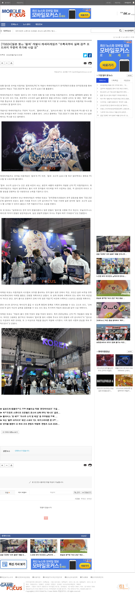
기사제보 (85, 577)
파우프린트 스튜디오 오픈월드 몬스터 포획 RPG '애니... (36, 31)
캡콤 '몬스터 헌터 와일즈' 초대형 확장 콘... (114, 95)
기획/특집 (114, 80)
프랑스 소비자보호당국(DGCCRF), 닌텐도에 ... (115, 109)
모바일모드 (127, 3)
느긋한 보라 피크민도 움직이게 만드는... (111, 276)
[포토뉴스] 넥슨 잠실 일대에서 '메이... (110, 320)
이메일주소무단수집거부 (53, 577)
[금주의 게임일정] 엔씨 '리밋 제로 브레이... (114, 88)
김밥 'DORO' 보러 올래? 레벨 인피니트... (111, 254)
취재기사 (102, 80)
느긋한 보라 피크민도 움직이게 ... (42, 555)
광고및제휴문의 (97, 577)
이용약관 (37, 577)
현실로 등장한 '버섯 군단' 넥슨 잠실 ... (110, 298)
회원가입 (117, 3)
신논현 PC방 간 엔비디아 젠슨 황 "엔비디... (114, 105)
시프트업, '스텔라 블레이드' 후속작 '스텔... (114, 102)
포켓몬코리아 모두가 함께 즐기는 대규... (111, 342)
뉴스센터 (125, 37)
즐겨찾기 (7, 3)
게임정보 (127, 80)
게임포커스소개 (7, 577)
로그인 (108, 3)
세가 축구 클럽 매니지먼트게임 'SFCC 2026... (115, 98)
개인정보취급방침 (23, 577)
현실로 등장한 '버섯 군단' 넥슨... (72, 555)
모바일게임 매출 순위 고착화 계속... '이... (114, 85)
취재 (132, 37)
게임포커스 (20, 3)
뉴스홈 (117, 37)
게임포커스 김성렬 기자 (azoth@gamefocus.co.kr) (73, 72)
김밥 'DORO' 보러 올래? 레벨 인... (13, 555)
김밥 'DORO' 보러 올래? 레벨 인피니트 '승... (114, 115)
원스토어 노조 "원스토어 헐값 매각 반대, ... (114, 92)
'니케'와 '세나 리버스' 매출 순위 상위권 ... (114, 112)
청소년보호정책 (71, 577)
